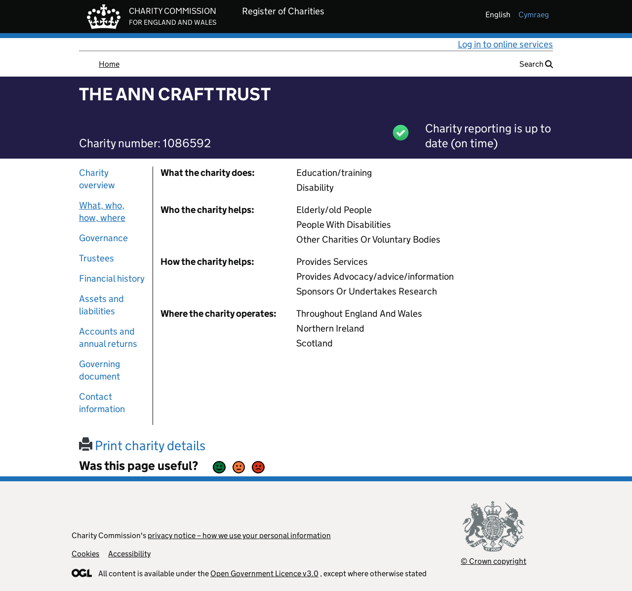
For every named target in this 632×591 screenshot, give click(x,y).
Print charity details (142, 445)
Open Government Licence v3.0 (264, 573)
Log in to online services (505, 44)
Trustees (96, 258)
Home (109, 64)
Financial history (112, 278)
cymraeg (533, 14)
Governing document (99, 370)
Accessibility (129, 553)
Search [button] (536, 64)
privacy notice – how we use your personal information (239, 535)
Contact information (102, 403)
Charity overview (97, 179)
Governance (103, 238)
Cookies (85, 553)
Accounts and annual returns (108, 337)
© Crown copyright (493, 561)
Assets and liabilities (101, 305)
